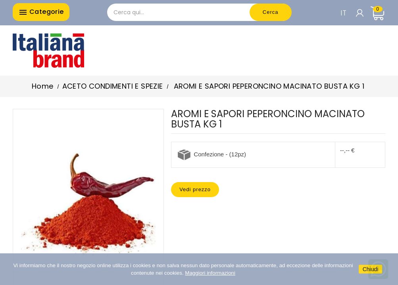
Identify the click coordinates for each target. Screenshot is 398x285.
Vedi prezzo (195, 189)
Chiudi (371, 269)
